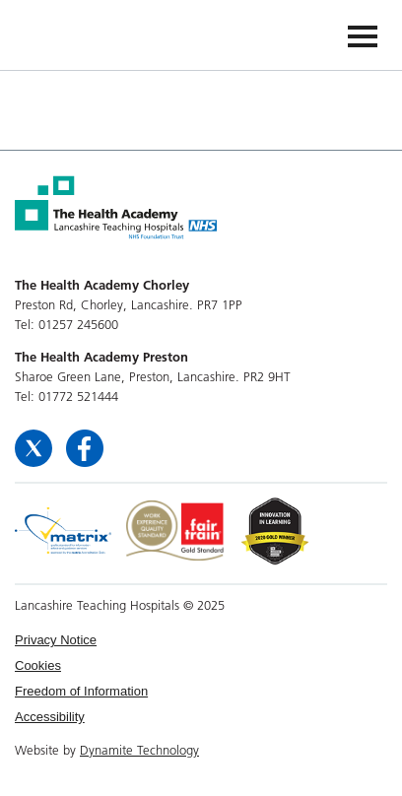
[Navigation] (362, 35)
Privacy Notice (56, 639)
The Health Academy (61, 34)
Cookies (38, 665)
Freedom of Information (81, 691)
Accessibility (50, 716)
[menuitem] (201, 640)
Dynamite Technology (139, 750)
